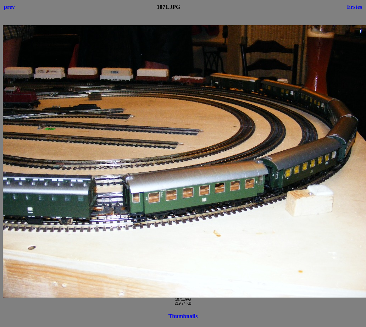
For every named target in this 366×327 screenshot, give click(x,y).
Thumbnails (183, 316)
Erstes (354, 7)
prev (9, 7)
